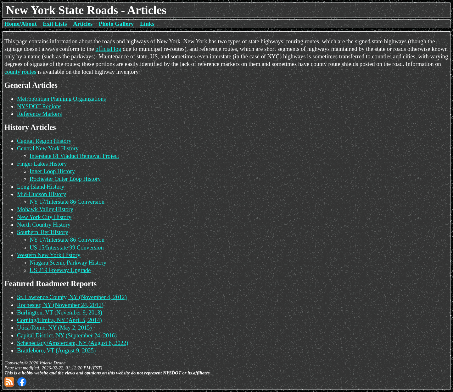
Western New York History (49, 255)
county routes (20, 71)
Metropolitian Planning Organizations (61, 98)
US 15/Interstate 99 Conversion (67, 247)
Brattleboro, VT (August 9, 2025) (56, 350)
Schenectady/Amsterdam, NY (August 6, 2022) (72, 343)
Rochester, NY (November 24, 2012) (60, 305)
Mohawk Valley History (45, 209)
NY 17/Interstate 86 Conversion (67, 201)
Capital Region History (44, 140)
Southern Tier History (42, 232)
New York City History (44, 217)
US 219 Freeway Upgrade (60, 270)
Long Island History (40, 186)
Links (147, 23)
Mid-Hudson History (41, 194)
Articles (82, 23)
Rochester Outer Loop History (65, 178)
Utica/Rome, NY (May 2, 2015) (54, 327)
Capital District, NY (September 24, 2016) (67, 335)
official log (108, 49)
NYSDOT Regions (39, 106)
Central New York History (48, 148)
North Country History (43, 224)
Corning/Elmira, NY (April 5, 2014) (59, 320)
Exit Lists (55, 23)
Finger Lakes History (42, 163)
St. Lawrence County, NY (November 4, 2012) (72, 297)
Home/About (20, 23)
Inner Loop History (52, 171)
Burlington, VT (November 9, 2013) (59, 312)
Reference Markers (39, 113)
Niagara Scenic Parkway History (68, 262)
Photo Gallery (116, 23)
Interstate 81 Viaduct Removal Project (74, 156)
